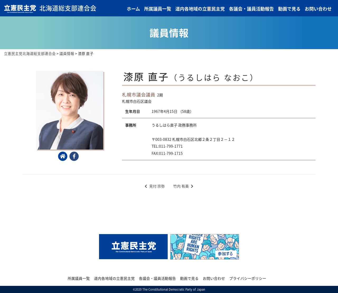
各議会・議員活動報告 (251, 8)
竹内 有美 (181, 186)
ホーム (133, 8)
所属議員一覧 (157, 8)
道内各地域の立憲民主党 (200, 8)
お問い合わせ (318, 8)
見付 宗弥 (157, 186)
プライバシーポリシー (247, 278)
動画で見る (289, 8)
